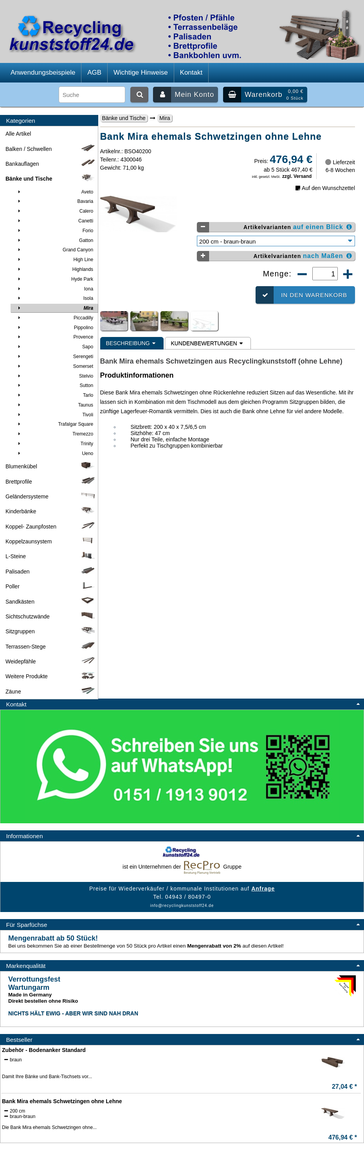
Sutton (54, 385)
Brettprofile (50, 481)
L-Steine (50, 556)
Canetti (54, 221)
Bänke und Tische (124, 118)
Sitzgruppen (50, 631)
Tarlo (54, 395)
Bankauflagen (50, 164)
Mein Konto (183, 94)
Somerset (54, 366)
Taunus (54, 405)
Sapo (54, 346)
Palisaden (50, 571)
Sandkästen (50, 601)
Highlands (54, 269)
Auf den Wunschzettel (324, 188)
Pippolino (54, 327)
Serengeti (54, 356)
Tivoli (54, 415)
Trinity (54, 443)
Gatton (54, 240)
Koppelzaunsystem (50, 541)
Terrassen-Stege (50, 646)
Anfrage (263, 888)
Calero (54, 211)
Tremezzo (54, 434)
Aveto (54, 192)
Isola (54, 298)
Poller (50, 586)
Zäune (50, 691)
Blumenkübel (50, 466)
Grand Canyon (54, 250)
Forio (54, 230)
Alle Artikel (18, 134)
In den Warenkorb (301, 295)
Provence (54, 337)
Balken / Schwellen (50, 149)
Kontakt (191, 72)
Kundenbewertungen (208, 343)
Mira (164, 118)
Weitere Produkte (50, 676)
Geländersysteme (50, 496)
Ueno (54, 453)
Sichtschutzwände (50, 616)
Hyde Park (54, 279)
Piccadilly (54, 318)
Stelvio (54, 376)
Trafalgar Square (54, 424)
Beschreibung (132, 343)
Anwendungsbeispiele (43, 72)
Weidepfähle (50, 661)
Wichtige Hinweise (141, 72)
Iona (54, 289)
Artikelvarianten (275, 227)
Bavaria (54, 201)
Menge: (278, 273)
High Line (54, 259)
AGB (94, 72)
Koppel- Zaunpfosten (50, 526)
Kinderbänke (50, 511)
